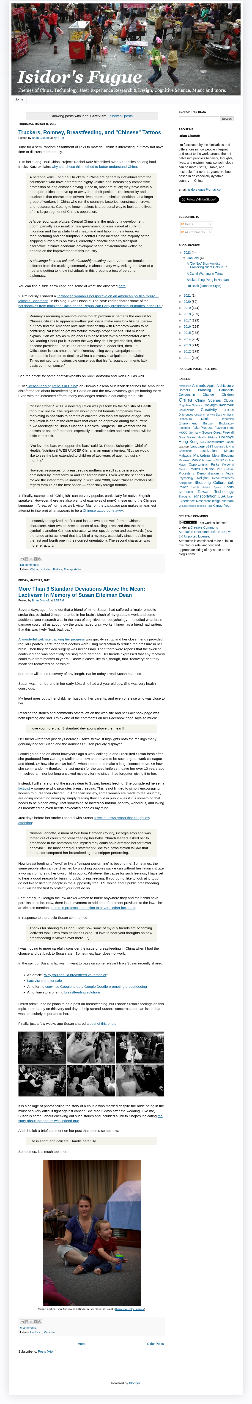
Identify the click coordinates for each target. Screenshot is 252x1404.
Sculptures (185, 483)
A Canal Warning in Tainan (205, 273)
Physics (183, 469)
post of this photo (103, 1023)
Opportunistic (198, 464)
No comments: (29, 564)
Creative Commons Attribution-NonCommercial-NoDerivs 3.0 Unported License (205, 532)
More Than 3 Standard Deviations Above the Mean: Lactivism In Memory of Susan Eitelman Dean (81, 592)
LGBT (209, 446)
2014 (188, 339)
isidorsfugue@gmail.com (205, 189)
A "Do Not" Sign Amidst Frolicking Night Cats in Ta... (208, 265)
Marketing (201, 455)
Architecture (225, 385)
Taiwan (203, 492)
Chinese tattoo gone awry (103, 510)
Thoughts (185, 496)
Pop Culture (225, 469)
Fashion (220, 427)
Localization (208, 451)
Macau (229, 451)
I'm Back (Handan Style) (204, 286)
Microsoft (184, 460)
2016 (188, 326)
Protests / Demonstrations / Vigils (206, 473)
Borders (184, 390)
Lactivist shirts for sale (44, 981)
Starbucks (186, 492)
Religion (203, 478)
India (203, 442)
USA (222, 496)
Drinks (205, 419)
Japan (230, 442)
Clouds (229, 400)
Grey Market (187, 437)
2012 (188, 351)
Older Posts (155, 1344)
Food (183, 432)
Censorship (187, 394)
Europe (208, 423)
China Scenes (208, 400)
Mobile (196, 460)
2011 (188, 358)
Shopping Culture (210, 482)
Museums (208, 460)
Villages (183, 505)
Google (207, 432)
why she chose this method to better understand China (94, 167)
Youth (228, 505)
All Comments (193, 232)
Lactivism (45, 569)
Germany (195, 432)
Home (19, 99)
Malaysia (185, 455)
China (34, 569)
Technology (224, 492)
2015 (188, 333)
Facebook (185, 427)
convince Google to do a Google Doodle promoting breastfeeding (96, 986)
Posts (187, 224)
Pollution (208, 469)
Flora (230, 427)
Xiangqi (218, 505)
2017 (188, 320)
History (212, 437)
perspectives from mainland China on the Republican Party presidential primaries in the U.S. (90, 306)
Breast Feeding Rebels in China (52, 386)
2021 (188, 295)
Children (228, 394)
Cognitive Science (190, 405)
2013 (188, 345)
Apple (211, 385)
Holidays (226, 437)
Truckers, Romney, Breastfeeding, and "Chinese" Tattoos (89, 132)
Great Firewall (223, 432)
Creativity (209, 410)
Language (197, 446)
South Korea (200, 487)
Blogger (134, 1383)
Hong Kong (189, 442)
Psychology (186, 478)
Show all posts (121, 116)
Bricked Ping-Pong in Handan (208, 280)
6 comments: (28, 1327)
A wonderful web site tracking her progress (51, 639)
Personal (49, 1332)
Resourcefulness (223, 478)
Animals (199, 385)
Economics (226, 419)
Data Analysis (225, 414)
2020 (188, 301)
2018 (188, 314)
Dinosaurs (185, 419)
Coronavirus (186, 410)
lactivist (24, 788)
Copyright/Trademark (219, 405)
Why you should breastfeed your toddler (75, 975)
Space (217, 487)
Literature (219, 446)
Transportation (73, 569)
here (122, 286)
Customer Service (204, 414)
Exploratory (226, 423)
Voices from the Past (200, 505)
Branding (204, 390)
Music (220, 460)
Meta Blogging (223, 455)
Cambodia (226, 390)
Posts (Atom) (47, 1351)
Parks (215, 464)
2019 (188, 308)
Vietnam (228, 501)
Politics (57, 569)
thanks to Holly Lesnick (129, 1309)
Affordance (185, 386)
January (193, 258)
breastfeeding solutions (82, 992)
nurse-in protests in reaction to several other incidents (93, 908)
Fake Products (202, 427)
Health (202, 437)
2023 (188, 252)
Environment (188, 423)
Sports (229, 487)
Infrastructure (215, 442)
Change (208, 394)
